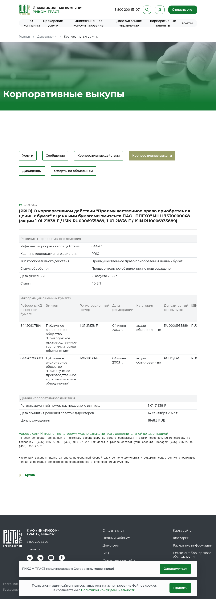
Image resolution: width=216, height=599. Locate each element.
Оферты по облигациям (73, 171)
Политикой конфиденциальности (108, 590)
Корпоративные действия (98, 155)
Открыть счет (183, 9)
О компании (31, 23)
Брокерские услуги (53, 23)
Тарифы (186, 23)
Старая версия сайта (119, 560)
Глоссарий (181, 538)
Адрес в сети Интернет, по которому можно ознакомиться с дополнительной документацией (93, 433)
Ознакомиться (175, 569)
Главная (24, 36)
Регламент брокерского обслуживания (192, 554)
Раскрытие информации (192, 545)
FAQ (106, 553)
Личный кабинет (116, 538)
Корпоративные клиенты (163, 23)
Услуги (27, 155)
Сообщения (55, 155)
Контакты (33, 549)
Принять (180, 588)
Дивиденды (32, 171)
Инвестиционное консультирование (88, 23)
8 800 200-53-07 (127, 9)
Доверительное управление (129, 23)
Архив (30, 475)
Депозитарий (46, 36)
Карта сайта (182, 530)
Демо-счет (111, 545)
